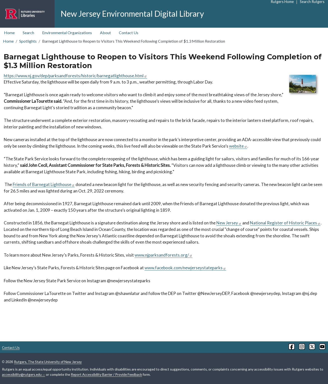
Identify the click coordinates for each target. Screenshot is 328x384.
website (238, 146)
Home (9, 32)
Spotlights (28, 41)
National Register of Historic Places (285, 222)
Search (28, 32)
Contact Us (128, 32)
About (105, 32)
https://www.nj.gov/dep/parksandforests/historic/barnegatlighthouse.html (75, 75)
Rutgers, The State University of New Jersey (48, 362)
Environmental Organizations (67, 32)
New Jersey (229, 222)
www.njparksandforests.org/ (163, 255)
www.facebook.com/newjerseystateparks (185, 267)
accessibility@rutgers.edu (23, 374)
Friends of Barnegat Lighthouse (44, 184)
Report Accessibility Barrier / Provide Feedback (106, 374)
